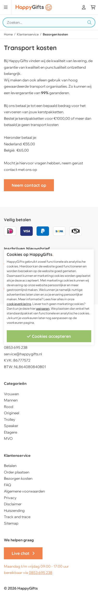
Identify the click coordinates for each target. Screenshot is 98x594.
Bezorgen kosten (18, 478)
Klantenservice (28, 34)
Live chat (23, 553)
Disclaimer (13, 504)
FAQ (7, 485)
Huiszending (14, 510)
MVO (8, 438)
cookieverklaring (19, 304)
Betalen (10, 465)
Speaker (11, 425)
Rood (8, 406)
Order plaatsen (16, 472)
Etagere (10, 432)
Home (8, 34)
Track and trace (17, 516)
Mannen (11, 400)
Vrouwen (11, 394)
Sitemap (11, 523)
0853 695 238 (40, 572)
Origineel (11, 413)
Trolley (9, 419)
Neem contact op (29, 185)
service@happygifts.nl (23, 354)
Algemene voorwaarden (24, 491)
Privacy (10, 497)
